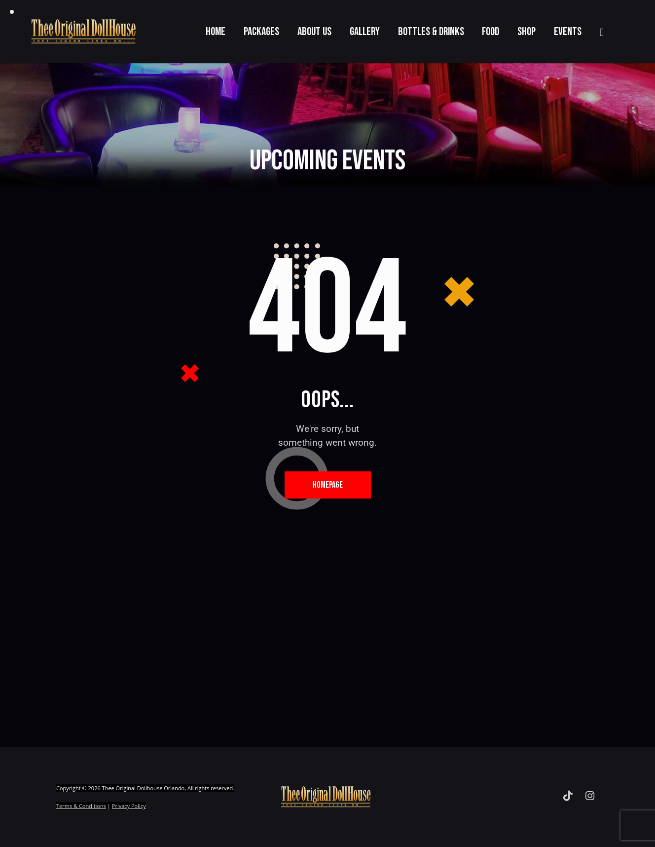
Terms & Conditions (81, 805)
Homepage (328, 485)
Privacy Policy (129, 805)
